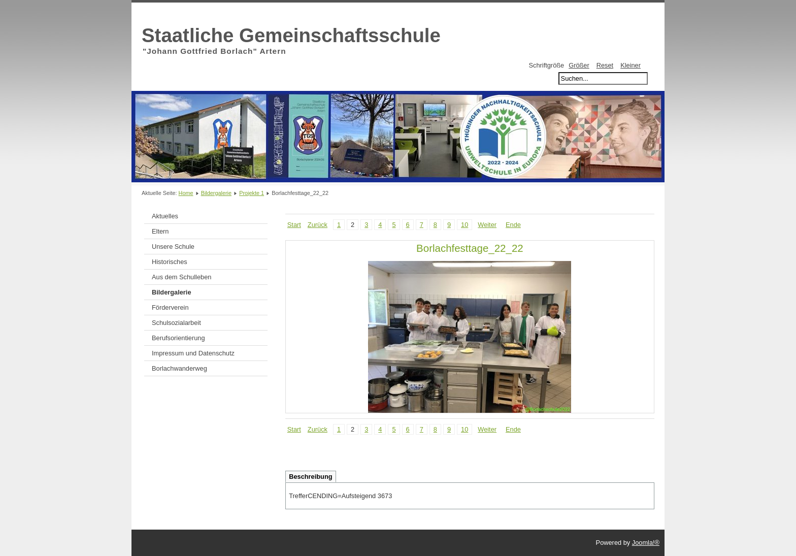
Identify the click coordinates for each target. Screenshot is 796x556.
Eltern (160, 231)
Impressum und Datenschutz (193, 353)
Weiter (487, 224)
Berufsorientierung (178, 338)
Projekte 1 (251, 193)
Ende (513, 224)
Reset (604, 65)
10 (464, 224)
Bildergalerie (216, 193)
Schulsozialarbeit (176, 322)
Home (186, 193)
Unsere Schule (173, 246)
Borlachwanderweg (179, 368)
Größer (579, 65)
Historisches (169, 262)
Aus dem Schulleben (181, 277)
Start (294, 224)
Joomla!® (645, 542)
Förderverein (170, 307)
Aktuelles (165, 216)
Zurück (317, 224)
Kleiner (630, 65)
